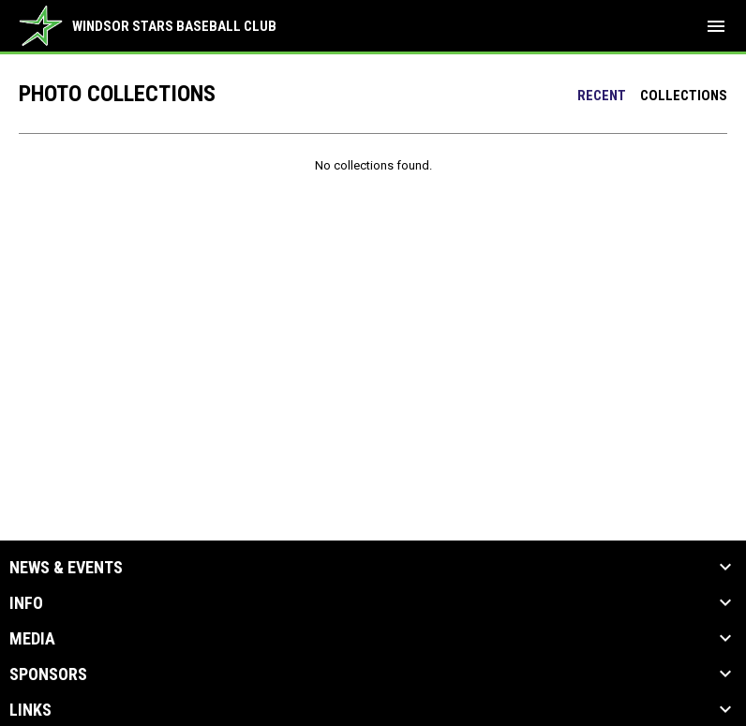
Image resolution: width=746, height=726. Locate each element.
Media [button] (32, 638)
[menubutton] (716, 26)
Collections (683, 95)
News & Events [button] (66, 567)
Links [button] (30, 710)
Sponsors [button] (48, 674)
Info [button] (26, 603)
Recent (601, 95)
